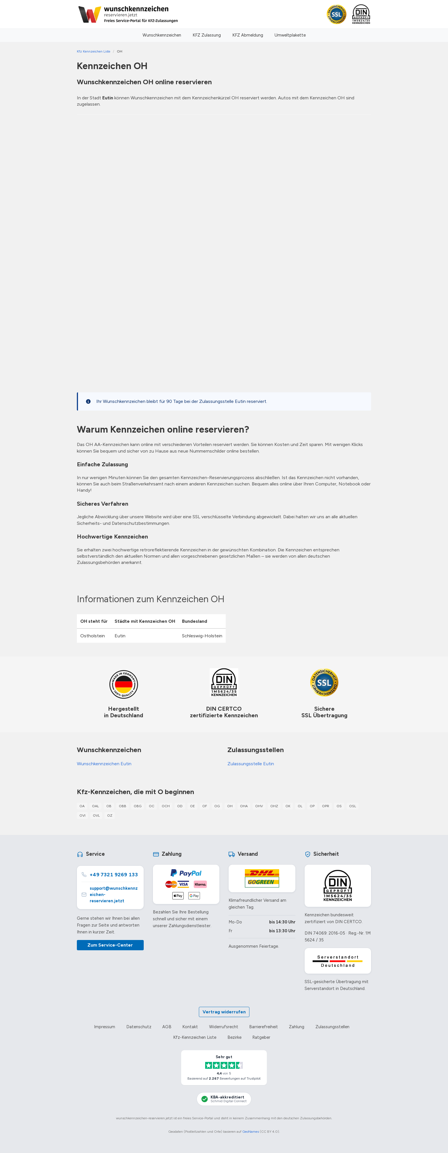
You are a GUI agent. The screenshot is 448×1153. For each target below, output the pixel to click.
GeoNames (250, 1132)
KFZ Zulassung (207, 35)
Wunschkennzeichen (162, 35)
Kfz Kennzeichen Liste (93, 51)
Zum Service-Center (110, 945)
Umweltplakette (290, 35)
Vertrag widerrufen (224, 1012)
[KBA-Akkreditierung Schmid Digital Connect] (224, 1099)
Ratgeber (261, 1037)
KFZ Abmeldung (247, 35)
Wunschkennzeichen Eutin (104, 763)
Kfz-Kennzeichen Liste (194, 1037)
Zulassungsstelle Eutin (250, 763)
